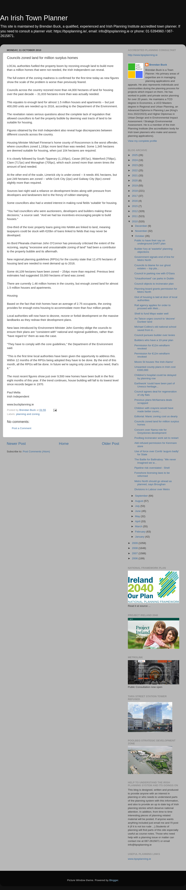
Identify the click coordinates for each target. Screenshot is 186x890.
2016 (135, 200)
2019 (135, 185)
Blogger (113, 880)
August (139, 501)
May (138, 516)
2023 (135, 165)
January (140, 536)
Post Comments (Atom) (36, 451)
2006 (135, 558)
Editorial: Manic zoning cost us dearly (156, 416)
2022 (135, 170)
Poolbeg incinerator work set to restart (156, 437)
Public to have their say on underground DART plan (150, 242)
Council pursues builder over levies (154, 335)
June (138, 511)
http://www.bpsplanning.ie (143, 55)
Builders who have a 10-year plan (153, 340)
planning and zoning (28, 414)
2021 (135, 175)
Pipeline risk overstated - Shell (152, 467)
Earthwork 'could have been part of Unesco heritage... (154, 385)
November (141, 230)
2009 (135, 543)
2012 (135, 211)
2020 (135, 180)
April (138, 521)
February (140, 531)
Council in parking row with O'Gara (154, 273)
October (140, 236)
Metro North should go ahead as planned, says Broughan (153, 483)
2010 (135, 221)
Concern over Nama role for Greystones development (150, 431)
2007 (135, 553)
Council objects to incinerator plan (154, 283)
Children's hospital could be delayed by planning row (155, 377)
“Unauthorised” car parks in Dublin (154, 278)
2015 (135, 206)
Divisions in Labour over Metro (152, 489)
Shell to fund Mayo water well (151, 313)
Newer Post (16, 444)
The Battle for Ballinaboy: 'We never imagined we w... (155, 461)
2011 (135, 216)
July (137, 506)
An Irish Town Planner (34, 18)
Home (64, 444)
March (139, 526)
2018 (135, 190)
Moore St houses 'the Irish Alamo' (153, 361)
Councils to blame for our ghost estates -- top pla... (152, 267)
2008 (135, 548)
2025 (135, 155)
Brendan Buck (158, 64)
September (142, 495)
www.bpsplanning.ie (139, 858)
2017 (135, 195)
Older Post (110, 444)
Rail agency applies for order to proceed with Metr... (152, 307)
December (141, 225)
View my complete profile (142, 140)
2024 (135, 160)
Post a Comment (21, 428)
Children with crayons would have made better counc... (153, 410)
